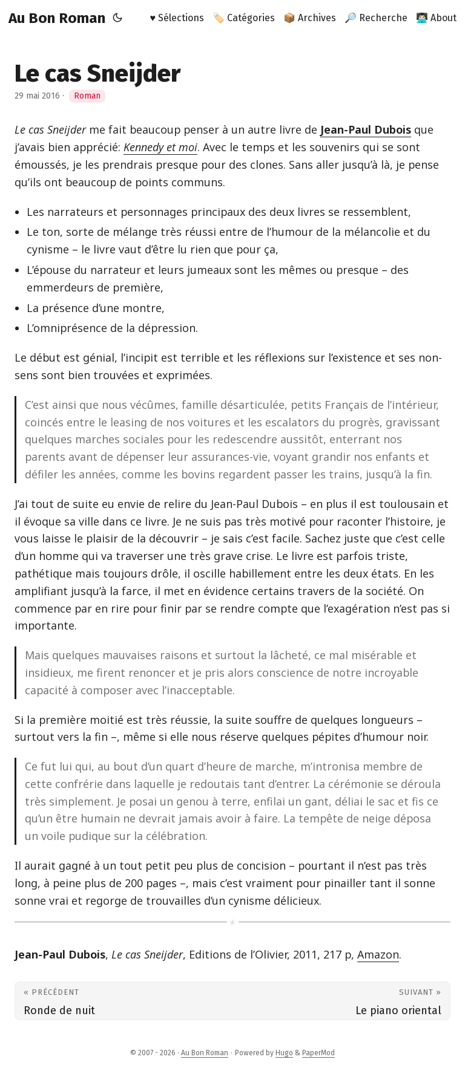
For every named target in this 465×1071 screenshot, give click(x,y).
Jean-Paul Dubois (365, 129)
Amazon (378, 954)
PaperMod (318, 1053)
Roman (87, 96)
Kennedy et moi (160, 147)
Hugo (284, 1053)
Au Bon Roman (56, 18)
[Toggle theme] (117, 18)
